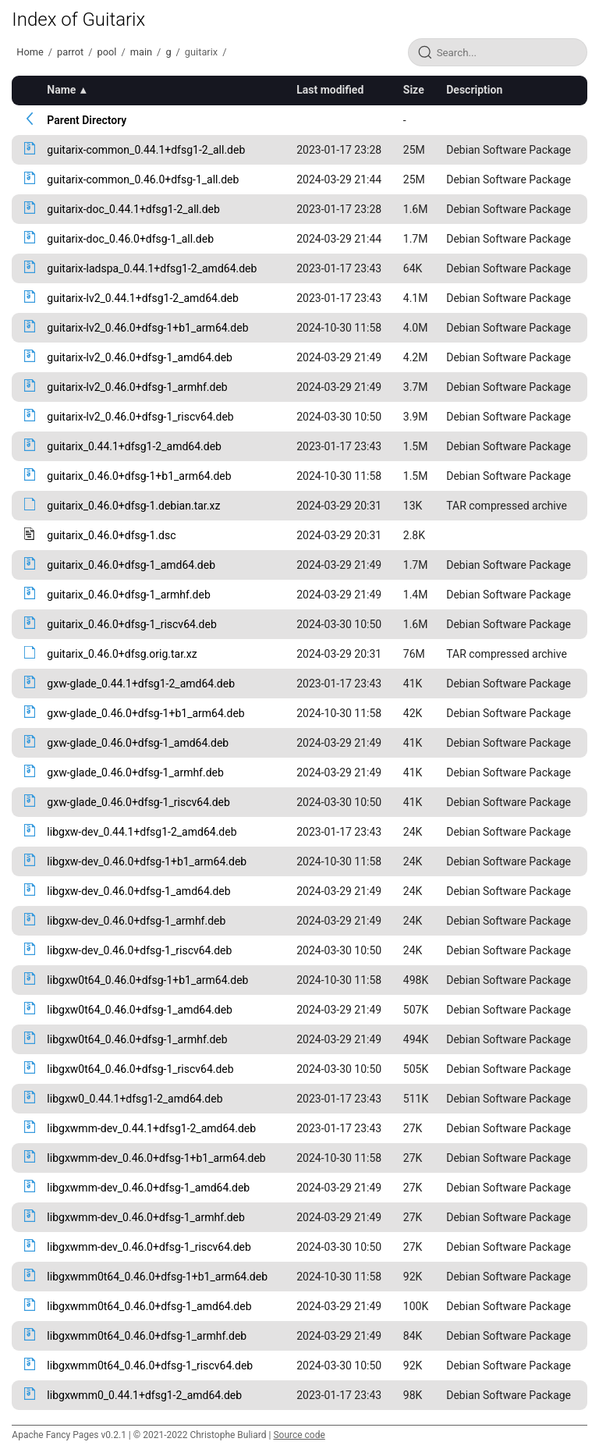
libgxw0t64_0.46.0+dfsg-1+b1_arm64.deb (147, 980)
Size (413, 89)
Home (29, 52)
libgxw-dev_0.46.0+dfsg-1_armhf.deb (136, 921)
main (141, 52)
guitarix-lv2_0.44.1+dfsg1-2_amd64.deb (142, 298)
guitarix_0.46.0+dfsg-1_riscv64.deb (131, 624)
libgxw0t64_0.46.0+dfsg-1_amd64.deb (139, 1009)
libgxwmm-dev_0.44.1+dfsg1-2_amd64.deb (151, 1128)
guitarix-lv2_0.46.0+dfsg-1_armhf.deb (137, 387)
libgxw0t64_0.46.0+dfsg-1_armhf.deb (137, 1039)
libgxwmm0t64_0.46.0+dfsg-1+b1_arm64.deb (157, 1276)
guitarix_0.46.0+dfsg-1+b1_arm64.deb (139, 476)
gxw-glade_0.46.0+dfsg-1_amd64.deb (138, 743)
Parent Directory (86, 120)
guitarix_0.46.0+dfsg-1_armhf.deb (128, 594)
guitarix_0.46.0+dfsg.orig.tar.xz (122, 654)
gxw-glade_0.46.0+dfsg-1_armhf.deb (135, 772)
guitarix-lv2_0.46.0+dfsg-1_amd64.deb (139, 357)
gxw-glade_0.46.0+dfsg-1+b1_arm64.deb (145, 713)
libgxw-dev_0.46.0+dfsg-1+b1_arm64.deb (146, 861)
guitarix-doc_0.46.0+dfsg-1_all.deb (130, 239)
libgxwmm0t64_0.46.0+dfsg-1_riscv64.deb (150, 1365)
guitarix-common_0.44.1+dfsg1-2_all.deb (146, 150)
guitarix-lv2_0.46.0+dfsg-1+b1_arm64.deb (147, 327)
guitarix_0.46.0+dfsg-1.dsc (111, 535)
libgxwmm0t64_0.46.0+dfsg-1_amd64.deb (149, 1306)
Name (61, 89)
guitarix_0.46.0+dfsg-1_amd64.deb (131, 565)
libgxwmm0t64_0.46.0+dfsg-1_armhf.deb (146, 1336)
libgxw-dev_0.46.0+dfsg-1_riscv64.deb (139, 950)
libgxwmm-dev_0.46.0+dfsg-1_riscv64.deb (149, 1247)
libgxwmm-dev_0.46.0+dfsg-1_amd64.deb (148, 1187)
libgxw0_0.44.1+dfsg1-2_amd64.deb (134, 1098)
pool (107, 52)
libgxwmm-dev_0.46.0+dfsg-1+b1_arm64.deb (156, 1158)
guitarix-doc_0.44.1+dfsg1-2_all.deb (133, 209)
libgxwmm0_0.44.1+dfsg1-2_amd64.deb (144, 1395)
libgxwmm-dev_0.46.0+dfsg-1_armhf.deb (146, 1217)
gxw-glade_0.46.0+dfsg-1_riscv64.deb (138, 802)
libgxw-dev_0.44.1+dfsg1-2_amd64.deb (141, 832)
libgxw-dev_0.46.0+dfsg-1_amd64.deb (138, 891)
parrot (70, 52)
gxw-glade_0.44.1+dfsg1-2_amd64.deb (141, 683)
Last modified (329, 89)
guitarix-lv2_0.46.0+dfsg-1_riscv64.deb (140, 416)
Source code (298, 1434)
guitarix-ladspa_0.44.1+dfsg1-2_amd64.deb (152, 268)
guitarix (201, 52)
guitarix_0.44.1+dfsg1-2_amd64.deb (134, 446)
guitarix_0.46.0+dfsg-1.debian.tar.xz (133, 505)
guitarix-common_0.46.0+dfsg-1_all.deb (143, 179)
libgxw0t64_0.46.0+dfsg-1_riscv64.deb (140, 1069)
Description (474, 89)
